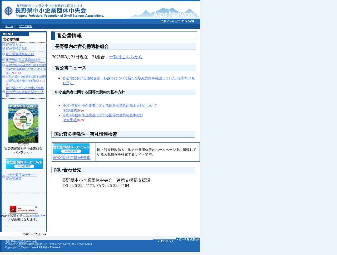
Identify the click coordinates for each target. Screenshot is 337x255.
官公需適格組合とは (20, 54)
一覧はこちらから (126, 57)
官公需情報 (25, 26)
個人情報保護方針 (188, 240)
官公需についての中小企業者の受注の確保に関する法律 (25, 92)
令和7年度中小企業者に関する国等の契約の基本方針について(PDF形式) (26, 69)
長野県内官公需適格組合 (23, 60)
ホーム (9, 26)
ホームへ (191, 21)
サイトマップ (170, 22)
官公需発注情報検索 (72, 157)
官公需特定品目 (17, 48)
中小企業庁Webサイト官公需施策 (21, 176)
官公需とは (14, 44)
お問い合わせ (164, 241)
